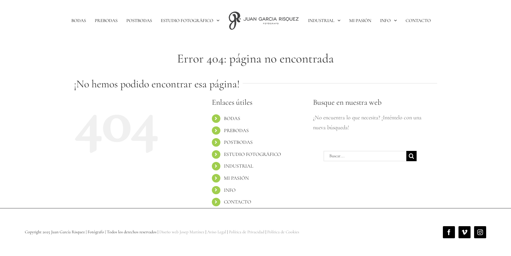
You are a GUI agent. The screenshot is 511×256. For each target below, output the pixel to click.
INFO (230, 190)
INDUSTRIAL (238, 166)
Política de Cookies (283, 231)
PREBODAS (236, 130)
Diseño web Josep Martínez (181, 231)
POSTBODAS (238, 142)
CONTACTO (237, 202)
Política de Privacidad (246, 231)
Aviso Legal (216, 231)
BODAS (232, 118)
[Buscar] (411, 156)
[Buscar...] (365, 156)
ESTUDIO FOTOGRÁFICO (252, 154)
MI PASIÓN (236, 178)
